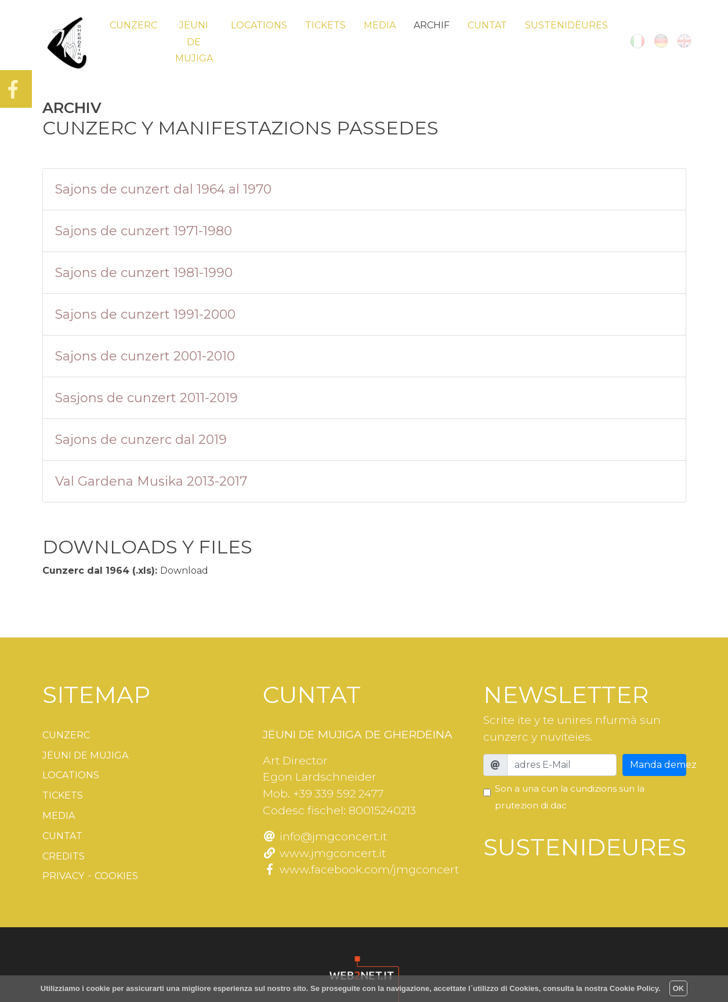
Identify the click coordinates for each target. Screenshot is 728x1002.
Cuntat (487, 25)
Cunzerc (133, 25)
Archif (432, 25)
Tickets (325, 25)
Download (184, 570)
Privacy (66, 871)
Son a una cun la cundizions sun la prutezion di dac (569, 797)
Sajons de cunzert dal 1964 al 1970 (163, 189)
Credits (66, 852)
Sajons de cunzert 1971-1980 (143, 231)
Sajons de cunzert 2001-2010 (145, 356)
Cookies (125, 871)
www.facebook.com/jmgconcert (361, 869)
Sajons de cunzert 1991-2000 (145, 314)
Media (380, 25)
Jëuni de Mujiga (194, 42)
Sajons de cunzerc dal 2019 (141, 439)
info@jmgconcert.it (325, 836)
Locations (259, 25)
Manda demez (658, 764)
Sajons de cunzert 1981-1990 (144, 272)
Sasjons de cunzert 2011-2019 (146, 398)
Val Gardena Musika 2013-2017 (151, 481)
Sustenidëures (566, 25)
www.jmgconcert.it (324, 853)
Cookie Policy (634, 988)
